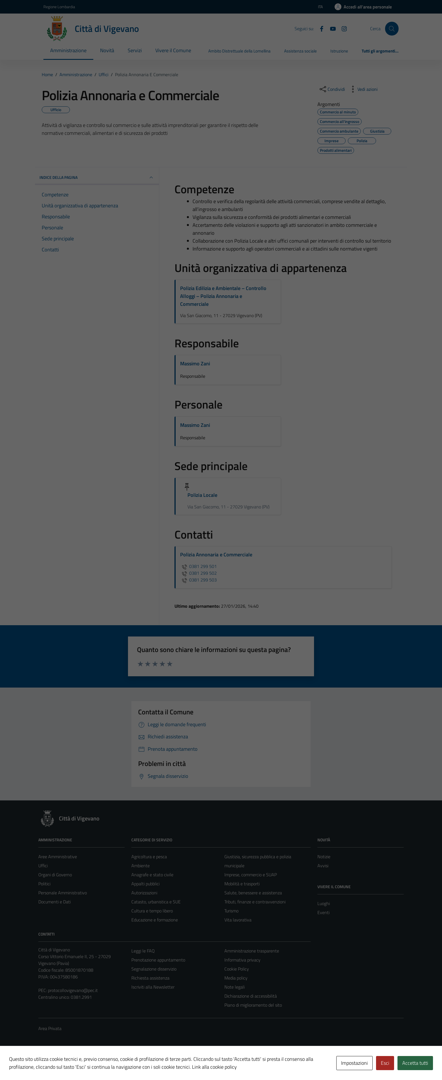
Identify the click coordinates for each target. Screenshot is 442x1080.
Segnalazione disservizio (153, 968)
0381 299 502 (198, 573)
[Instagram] (342, 28)
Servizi (135, 50)
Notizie (323, 856)
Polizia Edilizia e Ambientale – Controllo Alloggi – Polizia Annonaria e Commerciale (223, 296)
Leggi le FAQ (143, 950)
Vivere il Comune (173, 50)
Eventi (323, 912)
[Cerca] (392, 28)
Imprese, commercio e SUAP (250, 874)
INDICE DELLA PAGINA (96, 177)
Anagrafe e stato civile (152, 874)
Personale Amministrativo (62, 892)
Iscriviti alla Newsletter (152, 987)
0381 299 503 (198, 579)
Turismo (231, 910)
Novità (107, 50)
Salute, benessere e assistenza (253, 892)
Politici (44, 883)
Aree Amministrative (57, 856)
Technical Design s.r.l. (76, 1063)
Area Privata (49, 1028)
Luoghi (323, 903)
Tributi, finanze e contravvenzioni (255, 901)
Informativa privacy (242, 959)
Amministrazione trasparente (251, 950)
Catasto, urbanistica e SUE (156, 901)
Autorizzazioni (144, 892)
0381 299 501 (198, 566)
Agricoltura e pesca (149, 856)
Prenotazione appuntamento (158, 959)
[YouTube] (330, 28)
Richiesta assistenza (150, 977)
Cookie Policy (236, 968)
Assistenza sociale (300, 51)
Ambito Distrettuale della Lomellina (239, 51)
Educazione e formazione (154, 919)
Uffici (43, 865)
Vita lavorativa (237, 919)
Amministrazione (68, 50)
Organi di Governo (55, 874)
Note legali (234, 987)
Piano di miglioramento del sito (253, 1005)
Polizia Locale (202, 495)
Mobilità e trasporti (242, 883)
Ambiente (140, 865)
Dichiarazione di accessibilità (250, 996)
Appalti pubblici (145, 883)
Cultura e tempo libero (152, 910)
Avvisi (322, 865)
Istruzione (339, 51)
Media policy (235, 977)
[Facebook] (319, 28)
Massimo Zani (195, 363)
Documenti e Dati (54, 901)
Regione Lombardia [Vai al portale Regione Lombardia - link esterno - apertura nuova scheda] (59, 7)
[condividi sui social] (331, 89)
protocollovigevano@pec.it (73, 990)
